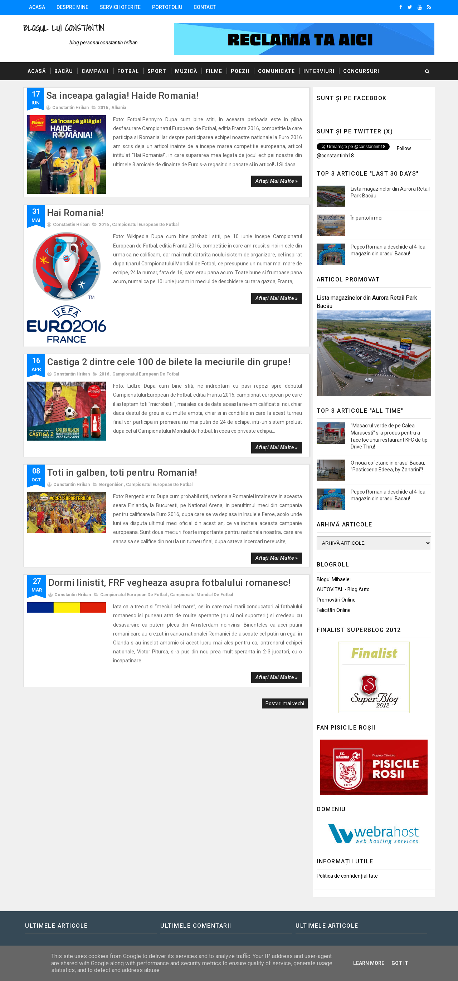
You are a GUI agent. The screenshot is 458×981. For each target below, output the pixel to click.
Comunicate (276, 71)
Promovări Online (336, 600)
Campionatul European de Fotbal (145, 224)
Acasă (37, 7)
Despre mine (72, 7)
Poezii (240, 71)
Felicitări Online (334, 610)
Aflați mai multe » (276, 181)
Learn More (368, 963)
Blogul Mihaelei (334, 579)
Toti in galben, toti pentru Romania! (122, 472)
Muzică (186, 71)
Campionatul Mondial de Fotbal (201, 594)
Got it (399, 963)
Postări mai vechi (284, 703)
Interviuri (319, 71)
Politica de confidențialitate (347, 876)
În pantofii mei (367, 218)
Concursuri (361, 71)
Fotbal (128, 71)
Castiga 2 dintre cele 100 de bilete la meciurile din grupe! (169, 362)
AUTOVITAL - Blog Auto (343, 589)
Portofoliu (167, 7)
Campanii (95, 71)
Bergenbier (111, 484)
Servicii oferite (120, 7)
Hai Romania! (75, 212)
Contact (205, 7)
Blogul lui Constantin (63, 28)
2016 (103, 107)
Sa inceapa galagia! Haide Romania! (122, 95)
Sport (156, 71)
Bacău (63, 71)
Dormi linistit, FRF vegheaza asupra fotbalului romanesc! (169, 582)
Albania (118, 107)
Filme (214, 71)
